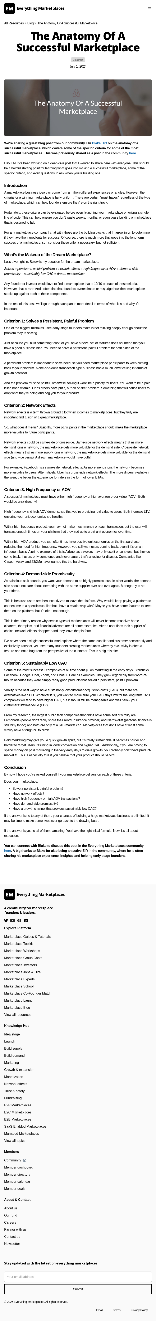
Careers (10, 1222)
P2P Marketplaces (17, 1105)
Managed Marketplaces (21, 1133)
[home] (68, 8)
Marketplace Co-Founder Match (27, 993)
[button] (149, 8)
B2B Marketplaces (17, 1119)
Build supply (13, 1048)
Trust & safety (14, 1091)
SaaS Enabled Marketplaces (25, 1126)
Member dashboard (18, 1167)
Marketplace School (19, 986)
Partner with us (15, 1229)
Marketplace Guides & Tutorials (27, 936)
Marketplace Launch (19, 1000)
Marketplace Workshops (22, 951)
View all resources (17, 1014)
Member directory (17, 1174)
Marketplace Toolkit (18, 944)
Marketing (11, 1062)
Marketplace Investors (20, 965)
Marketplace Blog (17, 1007)
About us (10, 1208)
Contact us (12, 1236)
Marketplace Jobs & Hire (22, 972)
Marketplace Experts (19, 979)
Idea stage (12, 1034)
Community (12, 1160)
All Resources (14, 23)
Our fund (10, 1215)
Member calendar (17, 1181)
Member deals (14, 1188)
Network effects (15, 1084)
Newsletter (12, 1243)
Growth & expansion (19, 1070)
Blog (30, 23)
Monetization (13, 1077)
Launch (9, 1041)
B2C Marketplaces (18, 1112)
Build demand (14, 1055)
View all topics (14, 1140)
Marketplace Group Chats (23, 958)
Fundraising (13, 1098)
